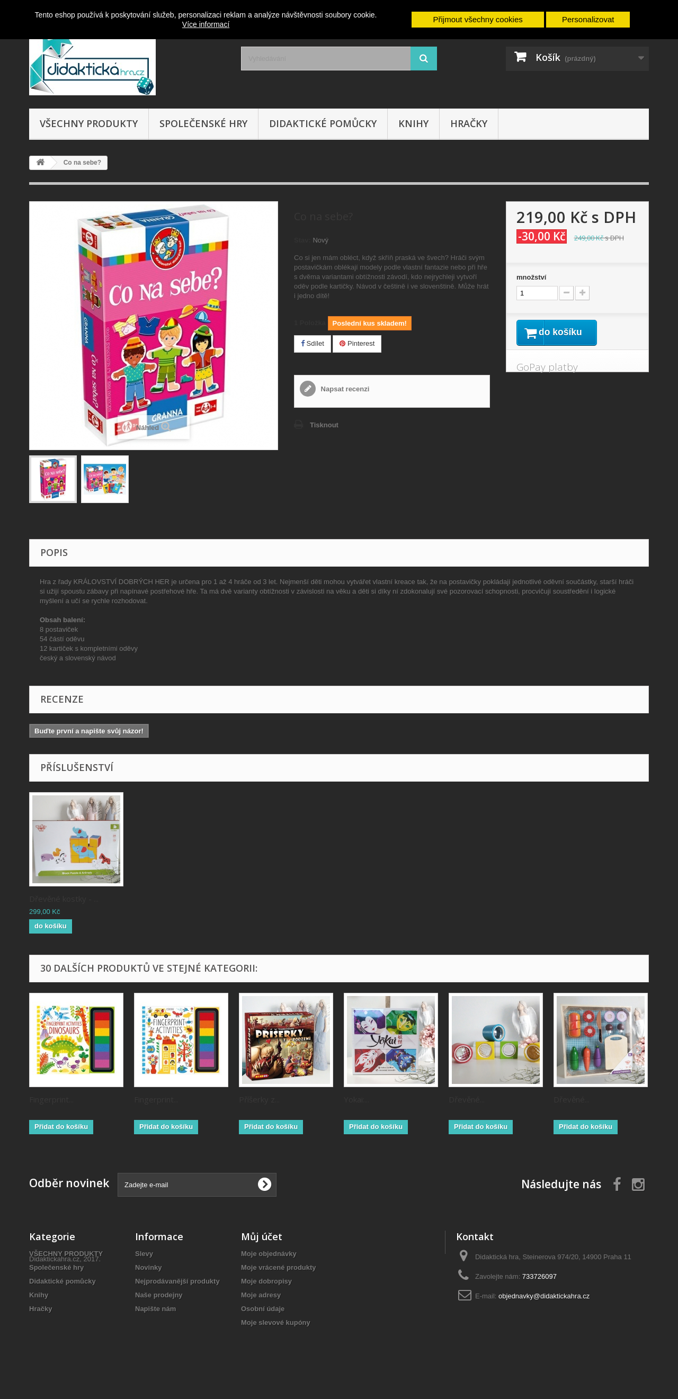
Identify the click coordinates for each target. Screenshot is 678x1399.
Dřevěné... (467, 1099)
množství (531, 277)
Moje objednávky (269, 1254)
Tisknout (324, 425)
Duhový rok (49, 898)
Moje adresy (261, 1295)
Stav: (302, 240)
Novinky (148, 1267)
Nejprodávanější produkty (177, 1281)
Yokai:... (356, 1099)
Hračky (468, 123)
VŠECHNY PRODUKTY (89, 123)
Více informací (205, 24)
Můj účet (261, 1236)
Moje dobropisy (266, 1281)
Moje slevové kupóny (275, 1322)
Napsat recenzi (344, 389)
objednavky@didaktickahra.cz (544, 1296)
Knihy (413, 123)
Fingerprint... (51, 1099)
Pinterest (357, 343)
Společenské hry (203, 123)
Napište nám (155, 1309)
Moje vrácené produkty (278, 1267)
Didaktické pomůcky (323, 123)
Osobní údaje (262, 1309)
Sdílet (312, 343)
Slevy (144, 1254)
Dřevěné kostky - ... (168, 898)
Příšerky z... (259, 1099)
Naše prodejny (159, 1295)
